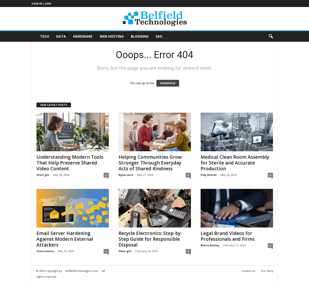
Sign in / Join (41, 3)
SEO (159, 36)
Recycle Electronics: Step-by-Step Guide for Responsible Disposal (150, 239)
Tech (44, 36)
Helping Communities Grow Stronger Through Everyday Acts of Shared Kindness (150, 163)
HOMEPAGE (167, 83)
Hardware (82, 36)
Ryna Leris (126, 175)
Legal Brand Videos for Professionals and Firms (228, 236)
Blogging (139, 36)
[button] (270, 36)
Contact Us (248, 271)
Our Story (267, 271)
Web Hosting (112, 36)
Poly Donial (209, 175)
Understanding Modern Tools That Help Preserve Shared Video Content (69, 163)
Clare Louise (45, 251)
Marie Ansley (210, 245)
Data (61, 36)
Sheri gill (42, 175)
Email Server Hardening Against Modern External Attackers (64, 239)
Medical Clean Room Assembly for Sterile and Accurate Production (235, 163)
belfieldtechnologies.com (81, 271)
